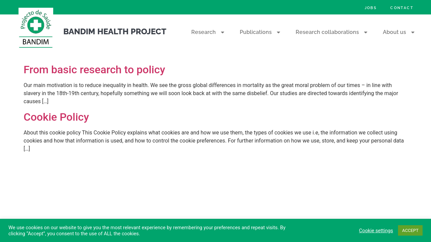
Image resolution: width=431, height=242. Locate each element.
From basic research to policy (94, 69)
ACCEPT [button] (410, 230)
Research (208, 32)
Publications (261, 32)
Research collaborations (332, 32)
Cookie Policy (56, 117)
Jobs (371, 7)
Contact (401, 7)
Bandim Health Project (114, 31)
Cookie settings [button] (376, 231)
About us (399, 32)
